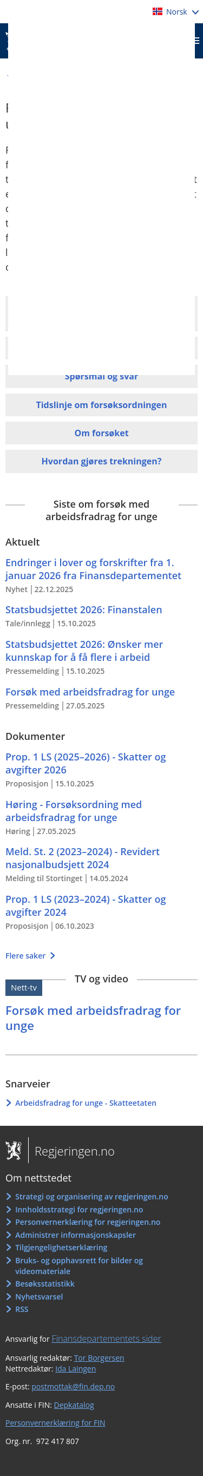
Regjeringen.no (71, 1150)
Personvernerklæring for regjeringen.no (87, 1222)
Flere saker (26, 955)
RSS (21, 1309)
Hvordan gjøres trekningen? (102, 461)
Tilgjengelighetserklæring (61, 1247)
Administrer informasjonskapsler (75, 1235)
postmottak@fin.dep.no (73, 1386)
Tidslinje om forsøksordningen (101, 405)
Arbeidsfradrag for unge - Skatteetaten (85, 1103)
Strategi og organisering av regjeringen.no (91, 1196)
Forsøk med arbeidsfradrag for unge (93, 1017)
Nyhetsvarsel (39, 1296)
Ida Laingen (75, 1368)
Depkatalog (74, 1405)
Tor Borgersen (99, 1358)
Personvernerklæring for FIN (55, 1423)
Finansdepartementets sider (106, 1338)
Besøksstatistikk (45, 1283)
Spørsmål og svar (102, 376)
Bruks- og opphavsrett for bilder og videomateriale (79, 1265)
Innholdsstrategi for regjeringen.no (79, 1209)
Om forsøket (101, 433)
